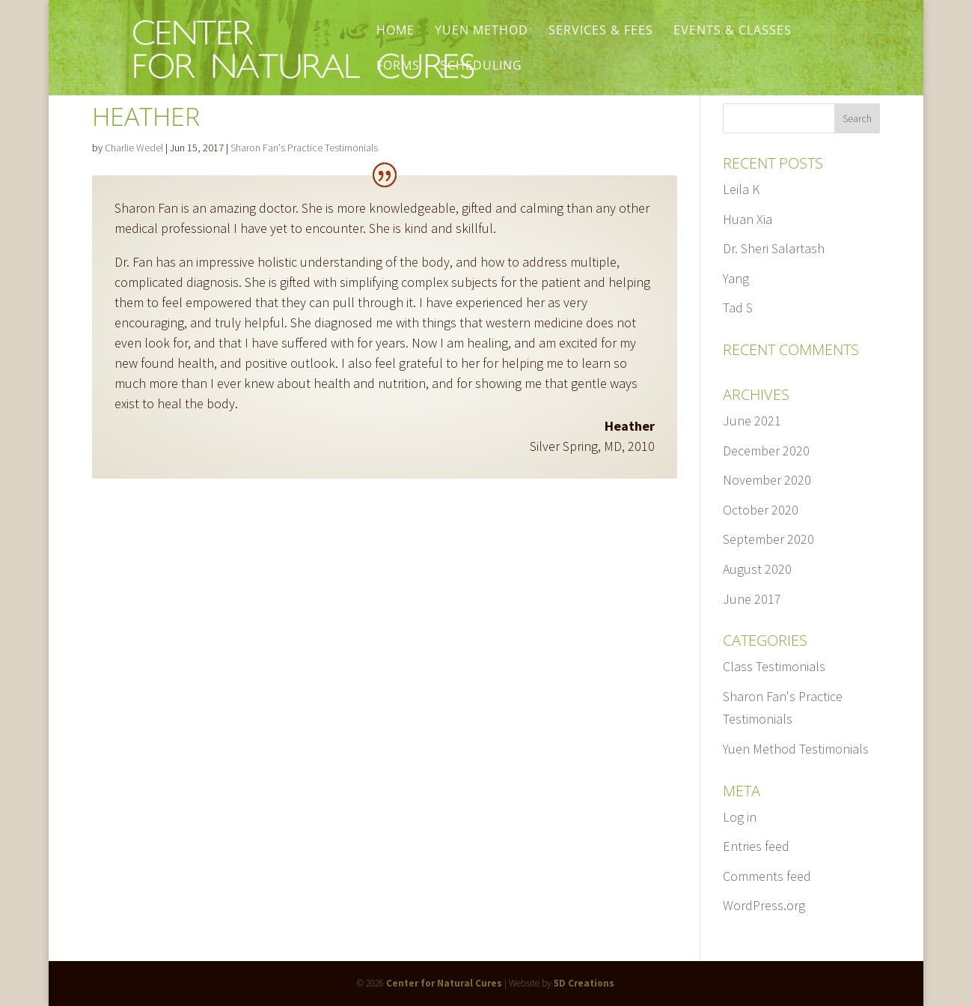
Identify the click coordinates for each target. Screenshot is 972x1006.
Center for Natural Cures (444, 983)
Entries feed (756, 846)
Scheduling (481, 66)
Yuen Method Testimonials (796, 748)
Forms (398, 66)
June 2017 (752, 598)
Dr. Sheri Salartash (774, 248)
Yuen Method (481, 31)
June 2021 (752, 420)
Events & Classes (732, 31)
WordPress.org (764, 905)
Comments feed (767, 876)
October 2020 (760, 509)
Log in (739, 816)
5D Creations (584, 983)
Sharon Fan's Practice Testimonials (304, 147)
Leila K (741, 189)
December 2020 (766, 450)
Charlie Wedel (134, 147)
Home (395, 31)
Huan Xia (747, 219)
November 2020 (767, 479)
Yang (736, 278)
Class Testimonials (774, 666)
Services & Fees (600, 31)
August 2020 (757, 569)
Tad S (738, 307)
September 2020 (768, 539)
